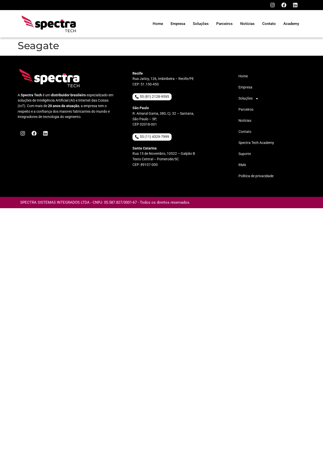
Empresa (245, 87)
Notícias (244, 120)
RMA (242, 165)
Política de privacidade (256, 176)
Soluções (248, 98)
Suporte (244, 154)
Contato (244, 132)
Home (243, 76)
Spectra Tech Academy (256, 143)
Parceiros (245, 109)
